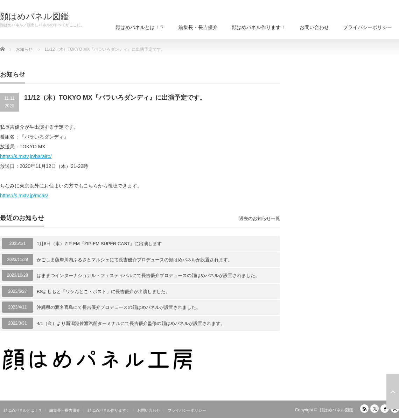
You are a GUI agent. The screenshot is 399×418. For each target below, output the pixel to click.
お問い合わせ (314, 27)
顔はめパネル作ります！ (259, 27)
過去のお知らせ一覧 (259, 218)
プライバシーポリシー (367, 27)
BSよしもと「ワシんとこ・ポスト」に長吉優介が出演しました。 (103, 291)
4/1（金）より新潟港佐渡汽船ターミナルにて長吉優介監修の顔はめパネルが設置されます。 (131, 323)
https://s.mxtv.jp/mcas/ (24, 195)
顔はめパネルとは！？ (139, 27)
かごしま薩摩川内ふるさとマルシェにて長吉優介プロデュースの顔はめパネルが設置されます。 (134, 259)
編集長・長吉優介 (198, 27)
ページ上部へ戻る (392, 391)
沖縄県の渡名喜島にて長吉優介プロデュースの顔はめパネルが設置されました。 (119, 307)
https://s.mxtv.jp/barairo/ (26, 156)
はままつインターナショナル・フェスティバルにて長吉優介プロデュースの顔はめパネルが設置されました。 (148, 275)
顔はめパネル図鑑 (34, 16)
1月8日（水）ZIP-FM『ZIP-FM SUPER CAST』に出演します (99, 243)
